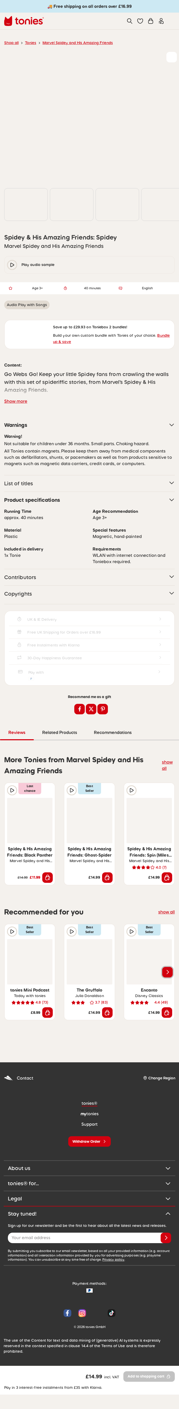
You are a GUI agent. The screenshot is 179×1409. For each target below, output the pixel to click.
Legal (89, 1214)
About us (89, 1184)
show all (168, 780)
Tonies (29, 43)
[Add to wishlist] (171, 57)
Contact (17, 1094)
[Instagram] (82, 1329)
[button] (140, 21)
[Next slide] (167, 988)
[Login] (161, 21)
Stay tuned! (89, 1230)
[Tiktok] (110, 1329)
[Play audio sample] (12, 806)
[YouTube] (97, 1329)
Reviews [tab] (36, 748)
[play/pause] (12, 276)
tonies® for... (89, 1199)
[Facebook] (67, 1329)
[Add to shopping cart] (47, 893)
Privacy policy (80, 1275)
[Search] (130, 21)
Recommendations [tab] (132, 748)
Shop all (11, 43)
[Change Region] (159, 1094)
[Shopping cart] (151, 21)
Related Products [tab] (79, 748)
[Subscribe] (166, 1253)
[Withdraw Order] (90, 1157)
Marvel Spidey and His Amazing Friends (73, 43)
